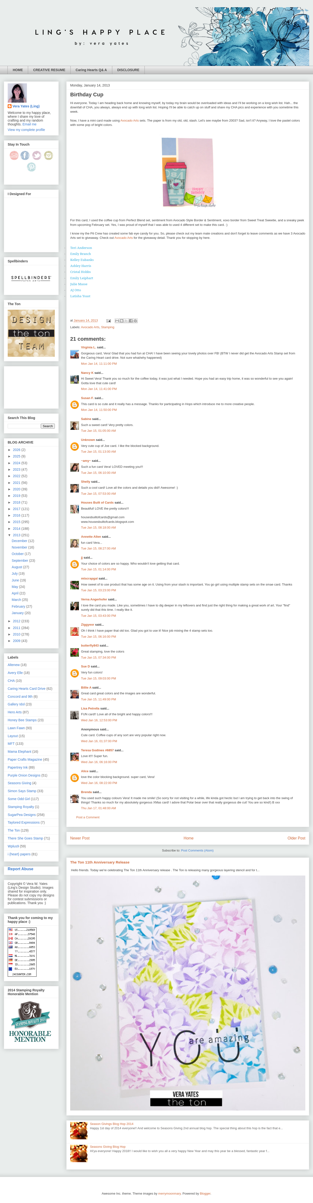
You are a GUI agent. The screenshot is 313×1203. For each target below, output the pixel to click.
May (15, 587)
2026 (17, 450)
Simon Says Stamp (22, 791)
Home (189, 838)
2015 (17, 522)
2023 (17, 469)
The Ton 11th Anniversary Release (100, 862)
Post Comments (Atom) (197, 850)
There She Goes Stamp (25, 838)
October (18, 554)
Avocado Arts (129, 120)
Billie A (86, 687)
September (20, 560)
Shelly (85, 481)
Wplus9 (13, 846)
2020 (17, 489)
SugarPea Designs (22, 815)
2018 (17, 502)
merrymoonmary (169, 1193)
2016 (17, 515)
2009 (17, 641)
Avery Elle (15, 673)
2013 (17, 535)
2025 (17, 456)
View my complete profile (26, 130)
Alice (85, 771)
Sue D (85, 666)
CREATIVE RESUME (49, 70)
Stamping (107, 327)
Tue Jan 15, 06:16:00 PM (98, 636)
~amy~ (86, 461)
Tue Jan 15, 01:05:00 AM (98, 430)
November (20, 547)
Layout (13, 736)
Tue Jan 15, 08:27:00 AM (98, 548)
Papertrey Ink (18, 767)
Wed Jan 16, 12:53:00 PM (99, 720)
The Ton (14, 830)
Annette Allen (91, 536)
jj (82, 557)
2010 (17, 634)
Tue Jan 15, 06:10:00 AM (98, 473)
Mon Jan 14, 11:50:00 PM (99, 410)
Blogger (205, 1193)
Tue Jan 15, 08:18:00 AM (98, 527)
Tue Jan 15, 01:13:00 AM (98, 451)
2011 (17, 628)
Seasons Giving (19, 783)
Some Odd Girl (19, 799)
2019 (17, 496)
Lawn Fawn (16, 728)
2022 (17, 476)
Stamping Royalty (21, 807)
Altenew (14, 665)
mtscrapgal (89, 578)
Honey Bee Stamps (22, 720)
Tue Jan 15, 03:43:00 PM (98, 615)
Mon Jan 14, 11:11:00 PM (99, 363)
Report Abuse (20, 869)
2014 (17, 529)
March (17, 600)
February (19, 606)
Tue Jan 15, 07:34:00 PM (98, 657)
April (15, 593)
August (17, 567)
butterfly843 (90, 645)
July (15, 573)
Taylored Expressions (24, 822)
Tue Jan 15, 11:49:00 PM (98, 699)
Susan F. (87, 398)
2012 (17, 621)
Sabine (86, 419)
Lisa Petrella (90, 708)
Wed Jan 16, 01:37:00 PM (99, 741)
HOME (18, 70)
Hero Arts (15, 712)
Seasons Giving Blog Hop (107, 1146)
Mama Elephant (19, 751)
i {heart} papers (19, 854)
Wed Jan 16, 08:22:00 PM (99, 783)
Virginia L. (88, 347)
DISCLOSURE (128, 70)
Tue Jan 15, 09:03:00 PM (98, 678)
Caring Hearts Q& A (91, 70)
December (20, 541)
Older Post (296, 838)
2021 (17, 483)
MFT (11, 744)
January (18, 613)
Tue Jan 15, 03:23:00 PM (98, 590)
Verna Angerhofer (94, 599)
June (16, 580)
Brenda (86, 792)
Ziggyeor (87, 624)
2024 (17, 463)
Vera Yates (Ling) (26, 106)
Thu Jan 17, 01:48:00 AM (98, 808)
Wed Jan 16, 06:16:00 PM (99, 762)
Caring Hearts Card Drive (26, 689)
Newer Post (80, 838)
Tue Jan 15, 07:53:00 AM (98, 493)
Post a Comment (88, 817)
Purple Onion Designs (24, 775)
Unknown (88, 440)
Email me (30, 124)
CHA (11, 681)
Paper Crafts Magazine (25, 759)
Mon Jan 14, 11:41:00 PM (99, 389)
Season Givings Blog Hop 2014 (111, 1124)
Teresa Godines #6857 (97, 750)
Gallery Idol (16, 704)
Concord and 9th (20, 696)
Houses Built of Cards (97, 502)
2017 (17, 509)
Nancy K (87, 373)
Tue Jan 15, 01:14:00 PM (98, 569)
